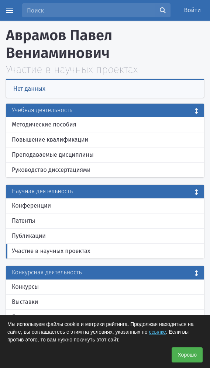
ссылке (157, 332)
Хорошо (187, 355)
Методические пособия (44, 124)
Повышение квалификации (50, 139)
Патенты (23, 220)
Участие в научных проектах (51, 250)
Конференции (31, 205)
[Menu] (9, 10)
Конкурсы (25, 286)
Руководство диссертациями (51, 169)
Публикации (29, 235)
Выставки (25, 301)
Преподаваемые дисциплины (53, 154)
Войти (192, 10)
